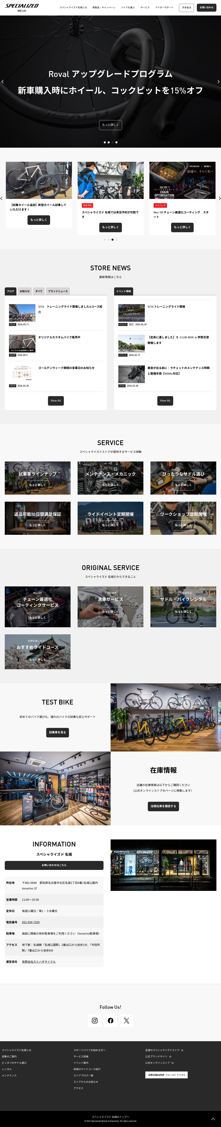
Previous (3, 81)
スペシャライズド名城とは (16, 1050)
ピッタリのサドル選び (14, 1063)
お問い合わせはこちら (54, 865)
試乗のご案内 (9, 1056)
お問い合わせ (206, 8)
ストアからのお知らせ (86, 1082)
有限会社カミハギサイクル (39, 961)
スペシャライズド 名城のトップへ (110, 1117)
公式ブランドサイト (156, 1056)
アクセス (186, 8)
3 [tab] (112, 142)
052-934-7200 (31, 922)
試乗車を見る (57, 732)
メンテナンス (9, 1075)
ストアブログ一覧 (83, 1075)
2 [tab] (109, 142)
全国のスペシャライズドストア (162, 1050)
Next (217, 81)
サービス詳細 (81, 1056)
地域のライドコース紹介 (87, 1069)
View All (56, 400)
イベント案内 (81, 1063)
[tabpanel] (110, 82)
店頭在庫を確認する (163, 806)
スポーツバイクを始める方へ (89, 1050)
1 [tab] (105, 142)
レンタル (7, 1069)
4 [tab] (116, 142)
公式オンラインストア (157, 1063)
